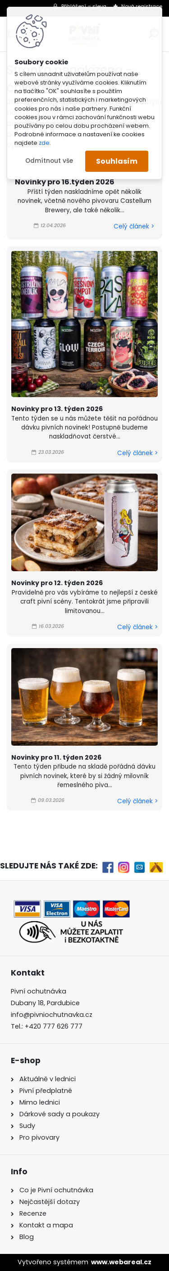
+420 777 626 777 (53, 1026)
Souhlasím (116, 161)
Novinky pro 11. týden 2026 (56, 757)
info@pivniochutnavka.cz (51, 1014)
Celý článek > (134, 226)
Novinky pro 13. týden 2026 (57, 408)
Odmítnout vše (49, 161)
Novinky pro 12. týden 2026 (57, 582)
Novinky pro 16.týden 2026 (64, 182)
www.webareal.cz (121, 1262)
